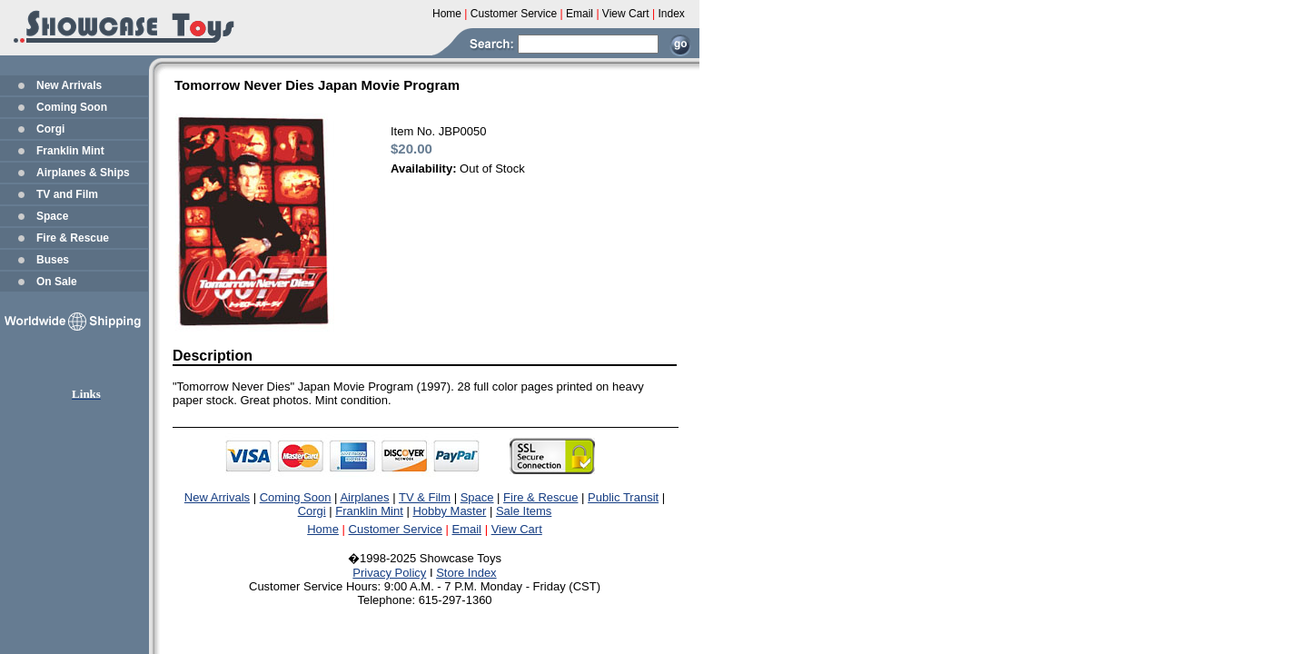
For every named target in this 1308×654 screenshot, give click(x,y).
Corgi (50, 129)
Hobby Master (449, 511)
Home (323, 529)
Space (52, 216)
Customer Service (395, 529)
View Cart (516, 529)
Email (467, 529)
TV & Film (425, 497)
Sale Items (523, 511)
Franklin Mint (70, 150)
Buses (52, 259)
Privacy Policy (389, 573)
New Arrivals (69, 85)
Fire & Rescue (72, 238)
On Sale (56, 281)
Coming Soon (71, 107)
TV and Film (67, 194)
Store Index (466, 573)
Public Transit (623, 497)
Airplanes (364, 497)
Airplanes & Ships (83, 172)
